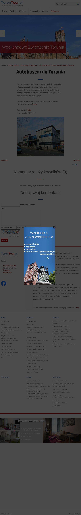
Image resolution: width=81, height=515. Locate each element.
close (54, 226)
